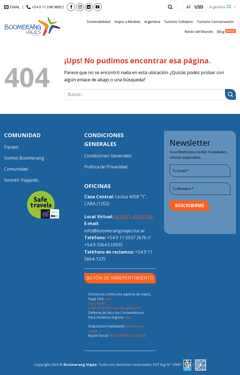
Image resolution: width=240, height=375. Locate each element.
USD (198, 7)
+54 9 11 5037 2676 (126, 238)
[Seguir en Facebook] (71, 7)
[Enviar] (230, 94)
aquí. (108, 298)
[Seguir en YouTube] (98, 7)
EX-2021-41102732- (134, 216)
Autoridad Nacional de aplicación (114, 308)
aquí (127, 317)
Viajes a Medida (127, 21)
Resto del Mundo (199, 31)
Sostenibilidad (98, 21)
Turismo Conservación (215, 21)
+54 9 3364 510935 (103, 245)
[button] (170, 7)
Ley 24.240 (96, 303)
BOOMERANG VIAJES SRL (128, 335)
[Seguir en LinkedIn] (89, 7)
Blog (220, 31)
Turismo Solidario (178, 21)
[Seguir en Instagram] (80, 7)
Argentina (222, 7)
